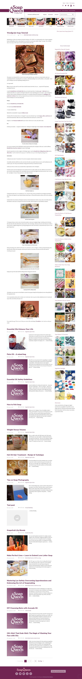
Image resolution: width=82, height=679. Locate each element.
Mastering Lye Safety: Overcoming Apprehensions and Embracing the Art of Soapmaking (30, 591)
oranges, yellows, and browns (44, 115)
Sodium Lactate (25, 112)
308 (35, 661)
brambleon (38, 321)
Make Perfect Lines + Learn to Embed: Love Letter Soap (30, 565)
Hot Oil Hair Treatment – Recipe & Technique (30, 464)
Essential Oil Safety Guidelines (30, 389)
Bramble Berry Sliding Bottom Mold (41, 151)
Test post (30, 514)
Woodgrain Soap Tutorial (17, 33)
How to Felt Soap (30, 414)
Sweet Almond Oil (47, 126)
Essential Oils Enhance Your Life (30, 338)
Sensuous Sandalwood (17, 120)
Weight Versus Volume (30, 439)
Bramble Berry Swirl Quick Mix (17, 91)
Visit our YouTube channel (65, 45)
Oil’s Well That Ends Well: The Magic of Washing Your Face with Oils (30, 644)
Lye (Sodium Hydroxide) (16, 106)
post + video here (43, 91)
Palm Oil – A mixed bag (30, 364)
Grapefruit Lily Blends (30, 540)
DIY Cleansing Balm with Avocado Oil (30, 617)
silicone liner (9, 152)
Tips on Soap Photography (30, 489)
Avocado (41, 126)
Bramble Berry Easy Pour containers (14, 148)
